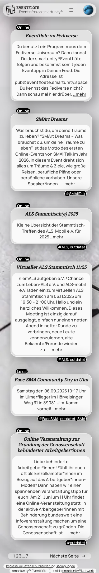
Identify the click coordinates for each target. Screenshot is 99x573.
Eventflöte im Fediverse (51, 36)
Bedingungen (65, 566)
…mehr (79, 94)
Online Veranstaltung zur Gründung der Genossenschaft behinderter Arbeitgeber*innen (51, 445)
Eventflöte (27, 7)
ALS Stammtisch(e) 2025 (51, 214)
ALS (65, 246)
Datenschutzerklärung (38, 566)
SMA (81, 418)
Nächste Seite (68, 556)
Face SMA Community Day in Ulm (51, 380)
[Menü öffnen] (71, 10)
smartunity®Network (78, 570)
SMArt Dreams (51, 119)
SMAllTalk (77, 193)
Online (23, 27)
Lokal (22, 371)
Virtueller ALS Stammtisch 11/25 (51, 267)
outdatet (77, 246)
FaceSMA (50, 418)
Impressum (14, 566)
